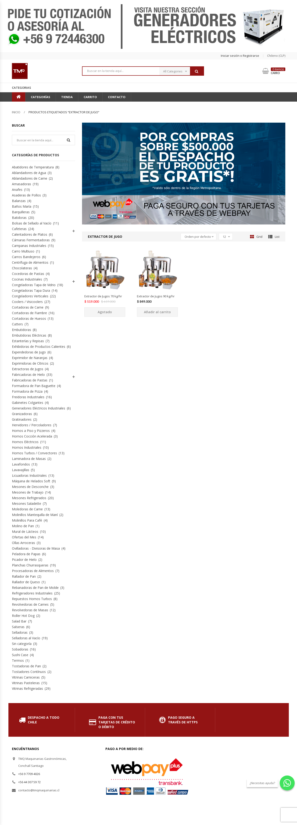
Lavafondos (21, 464)
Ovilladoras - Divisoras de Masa (36, 548)
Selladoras (20, 632)
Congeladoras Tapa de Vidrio (34, 285)
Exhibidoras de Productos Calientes (38, 346)
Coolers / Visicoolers (27, 301)
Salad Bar (19, 621)
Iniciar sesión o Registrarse (240, 55)
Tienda (67, 97)
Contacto (116, 97)
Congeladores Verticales (30, 296)
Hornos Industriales (26, 447)
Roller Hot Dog (23, 615)
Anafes (17, 189)
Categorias (21, 87)
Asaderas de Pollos (26, 195)
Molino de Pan (23, 526)
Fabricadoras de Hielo (28, 374)
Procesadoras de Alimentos (33, 571)
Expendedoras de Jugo (29, 352)
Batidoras (19, 217)
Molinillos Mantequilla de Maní (35, 514)
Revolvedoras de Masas (30, 610)
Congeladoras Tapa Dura (31, 290)
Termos (18, 660)
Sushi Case (20, 655)
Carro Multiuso (23, 251)
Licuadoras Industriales (29, 475)
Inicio (16, 112)
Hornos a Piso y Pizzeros (31, 430)
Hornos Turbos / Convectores (34, 453)
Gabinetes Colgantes (27, 402)
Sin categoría (22, 643)
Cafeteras (19, 229)
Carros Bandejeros (26, 257)
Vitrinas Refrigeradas (27, 688)
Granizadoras (22, 414)
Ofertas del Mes (24, 537)
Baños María (21, 206)
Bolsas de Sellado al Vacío (31, 223)
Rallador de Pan (24, 576)
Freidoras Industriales (28, 397)
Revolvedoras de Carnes (30, 604)
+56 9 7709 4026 (29, 774)
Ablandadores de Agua (29, 173)
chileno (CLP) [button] (276, 55)
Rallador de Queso (26, 582)
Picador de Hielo (24, 559)
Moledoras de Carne (27, 509)
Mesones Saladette (26, 503)
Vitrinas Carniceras (26, 677)
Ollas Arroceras (23, 543)
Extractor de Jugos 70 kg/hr (103, 296)
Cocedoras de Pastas (28, 273)
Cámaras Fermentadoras (31, 240)
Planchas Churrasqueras (30, 565)
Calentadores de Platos (29, 234)
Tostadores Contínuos (29, 671)
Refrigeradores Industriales (32, 593)
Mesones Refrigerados (29, 498)
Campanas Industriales (29, 245)
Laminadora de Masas (29, 458)
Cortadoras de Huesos (29, 318)
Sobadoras (20, 649)
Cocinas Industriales (27, 279)
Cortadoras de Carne (27, 307)
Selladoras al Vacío (26, 638)
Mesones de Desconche (30, 486)
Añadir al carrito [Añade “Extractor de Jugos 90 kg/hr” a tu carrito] (157, 312)
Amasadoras (21, 184)
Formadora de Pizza (27, 391)
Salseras (18, 627)
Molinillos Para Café (27, 520)
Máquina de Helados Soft (31, 481)
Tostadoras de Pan (26, 666)
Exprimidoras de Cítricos (30, 363)
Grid (256, 237)
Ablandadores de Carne (29, 178)
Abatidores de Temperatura (33, 167)
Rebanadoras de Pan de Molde (35, 587)
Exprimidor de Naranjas (29, 358)
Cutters (17, 324)
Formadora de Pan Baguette (33, 386)
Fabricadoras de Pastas (29, 380)
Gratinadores (22, 419)
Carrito (90, 97)
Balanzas (19, 201)
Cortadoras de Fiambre (29, 313)
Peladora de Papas (26, 554)
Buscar (197, 71)
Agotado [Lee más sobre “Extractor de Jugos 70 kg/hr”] (105, 312)
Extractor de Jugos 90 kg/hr (156, 296)
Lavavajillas (20, 470)
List (273, 237)
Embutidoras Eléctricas (29, 335)
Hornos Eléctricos (25, 442)
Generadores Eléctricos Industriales (38, 408)
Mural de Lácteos (25, 531)
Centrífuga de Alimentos (30, 262)
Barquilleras (21, 212)
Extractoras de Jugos (27, 369)
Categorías (40, 97)
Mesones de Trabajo (27, 492)
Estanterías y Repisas (28, 341)
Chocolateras (22, 268)
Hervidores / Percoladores (31, 425)
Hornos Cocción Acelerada (32, 436)
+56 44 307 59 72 (29, 782)
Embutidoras (21, 329)
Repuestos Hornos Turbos (32, 599)
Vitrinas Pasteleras (26, 683)
